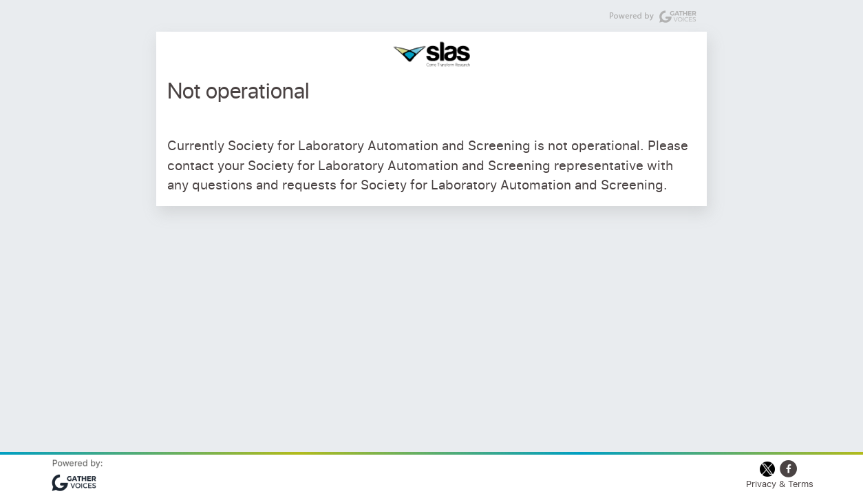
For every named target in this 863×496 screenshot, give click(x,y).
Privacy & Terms (779, 483)
